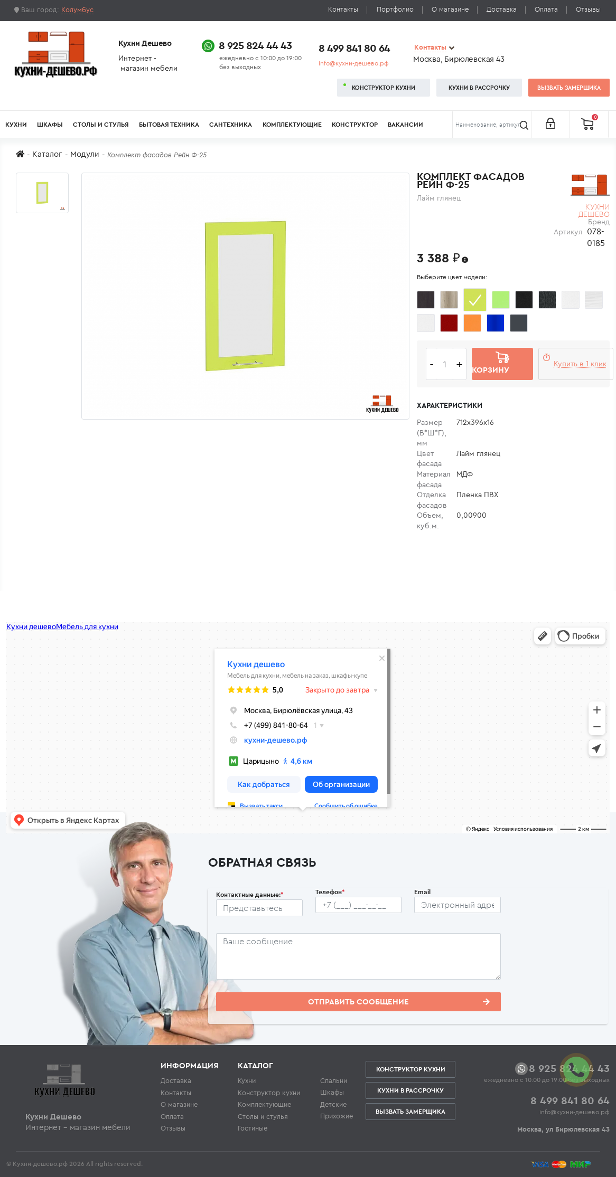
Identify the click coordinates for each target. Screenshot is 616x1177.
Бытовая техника (169, 124)
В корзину (490, 364)
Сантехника (230, 124)
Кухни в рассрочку (479, 87)
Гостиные (252, 1128)
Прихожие (336, 1116)
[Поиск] (491, 124)
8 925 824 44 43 (255, 45)
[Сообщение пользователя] (358, 956)
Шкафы (50, 124)
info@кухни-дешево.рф (354, 63)
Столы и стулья (101, 124)
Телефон (330, 892)
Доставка (502, 9)
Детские (333, 1104)
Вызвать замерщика (569, 87)
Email (422, 892)
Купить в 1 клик (580, 363)
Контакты (343, 9)
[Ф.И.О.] (259, 907)
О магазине (450, 9)
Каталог (47, 154)
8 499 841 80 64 (354, 47)
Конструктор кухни (383, 87)
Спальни (333, 1080)
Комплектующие (292, 124)
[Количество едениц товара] (445, 363)
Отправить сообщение (399, 1001)
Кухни (16, 124)
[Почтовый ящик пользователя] (457, 905)
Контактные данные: (250, 894)
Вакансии (405, 124)
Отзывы (588, 9)
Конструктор (355, 124)
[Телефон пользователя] (358, 905)
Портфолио (395, 9)
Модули (84, 154)
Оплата (546, 9)
